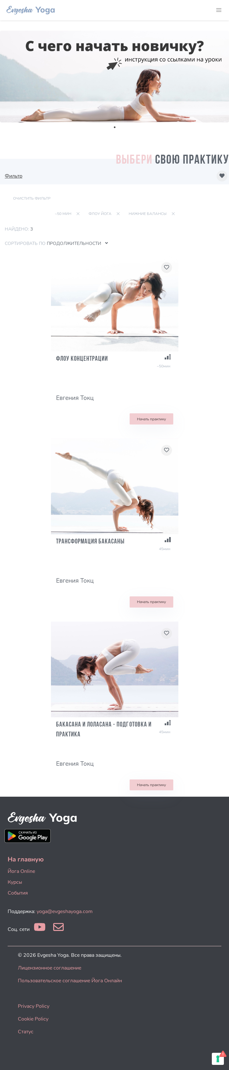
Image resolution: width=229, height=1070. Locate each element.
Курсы (15, 882)
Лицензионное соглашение (49, 967)
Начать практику (151, 419)
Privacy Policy (33, 1006)
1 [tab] (114, 127)
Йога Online (21, 871)
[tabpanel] (114, 76)
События (18, 893)
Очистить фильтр (32, 198)
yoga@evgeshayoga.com (65, 911)
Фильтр (13, 176)
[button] (219, 10)
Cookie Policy (33, 1018)
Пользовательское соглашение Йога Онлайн (70, 980)
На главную (26, 859)
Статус (25, 1031)
